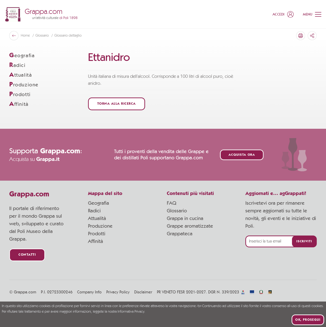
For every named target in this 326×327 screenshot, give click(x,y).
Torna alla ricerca (116, 104)
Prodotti (96, 233)
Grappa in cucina (185, 218)
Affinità (95, 241)
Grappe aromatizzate (190, 226)
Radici (94, 210)
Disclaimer (143, 292)
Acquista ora (241, 155)
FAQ (171, 203)
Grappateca (179, 233)
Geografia (98, 203)
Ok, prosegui (307, 319)
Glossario (177, 210)
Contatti (27, 255)
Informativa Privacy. (131, 312)
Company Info (89, 292)
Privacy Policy (118, 292)
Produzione (100, 226)
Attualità (97, 218)
